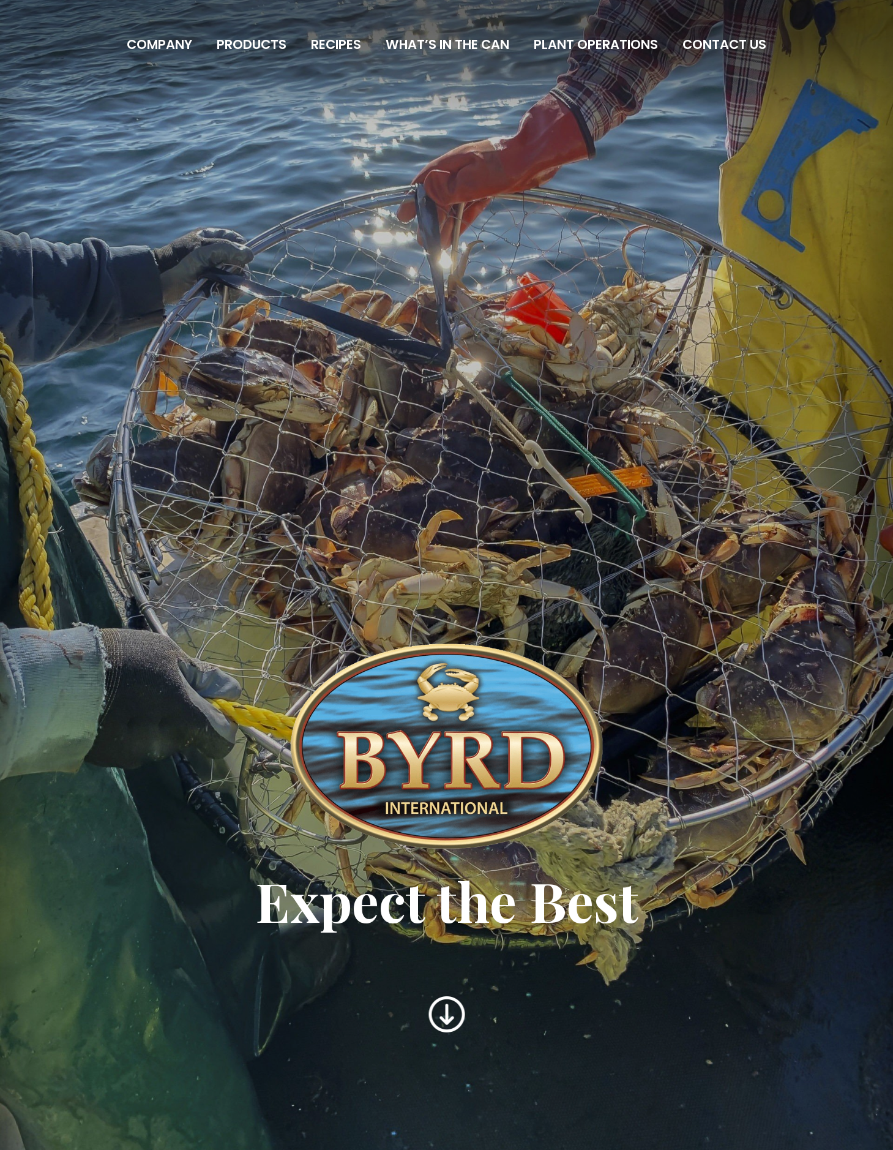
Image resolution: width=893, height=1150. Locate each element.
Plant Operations (596, 44)
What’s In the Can (447, 44)
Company (159, 44)
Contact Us (724, 44)
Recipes (336, 44)
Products (251, 44)
